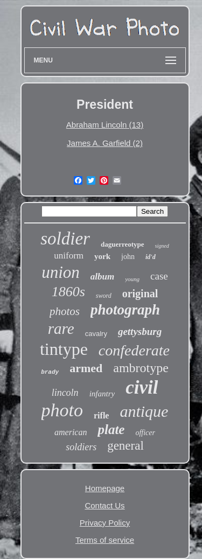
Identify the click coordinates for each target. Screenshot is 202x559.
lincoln (65, 392)
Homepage (104, 488)
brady (50, 372)
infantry (102, 393)
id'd (150, 257)
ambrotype (141, 368)
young (132, 279)
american (70, 432)
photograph (125, 310)
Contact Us (104, 505)
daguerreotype (122, 244)
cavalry (96, 334)
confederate (134, 350)
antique (144, 411)
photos (65, 311)
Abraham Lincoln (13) (104, 124)
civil (142, 387)
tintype (64, 349)
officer (145, 433)
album (102, 276)
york (102, 256)
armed (85, 368)
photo (62, 410)
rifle (101, 415)
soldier (65, 238)
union (60, 272)
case (159, 276)
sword (104, 295)
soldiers (81, 447)
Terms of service (104, 539)
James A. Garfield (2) (105, 143)
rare (61, 328)
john (128, 257)
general (125, 445)
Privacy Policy (105, 522)
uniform (68, 255)
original (140, 293)
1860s (68, 291)
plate (110, 429)
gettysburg (140, 331)
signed (162, 246)
